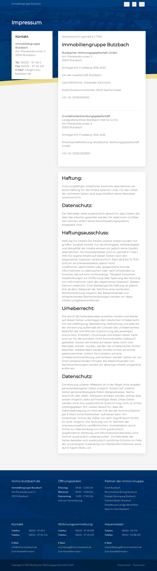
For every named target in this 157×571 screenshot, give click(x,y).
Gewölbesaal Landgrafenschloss (122, 505)
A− (127, 4)
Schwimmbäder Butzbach (118, 501)
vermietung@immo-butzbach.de (74, 547)
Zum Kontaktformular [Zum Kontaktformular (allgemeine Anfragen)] (23, 551)
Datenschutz (124, 565)
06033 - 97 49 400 (84, 530)
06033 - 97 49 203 (84, 534)
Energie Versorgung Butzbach (120, 496)
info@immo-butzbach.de (24, 547)
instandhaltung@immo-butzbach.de (123, 547)
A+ (142, 4)
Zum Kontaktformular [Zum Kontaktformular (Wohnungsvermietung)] (70, 551)
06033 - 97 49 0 (37, 530)
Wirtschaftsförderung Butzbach (121, 492)
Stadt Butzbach (113, 488)
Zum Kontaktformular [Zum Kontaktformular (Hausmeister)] (116, 551)
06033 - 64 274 (129, 530)
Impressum (139, 565)
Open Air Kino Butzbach (117, 509)
